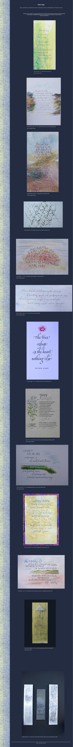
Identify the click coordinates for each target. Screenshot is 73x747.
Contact (60, 7)
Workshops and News (42, 7)
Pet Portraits (56, 7)
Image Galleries (50, 7)
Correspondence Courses (33, 7)
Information (25, 7)
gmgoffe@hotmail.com (38, 14)
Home (21, 7)
